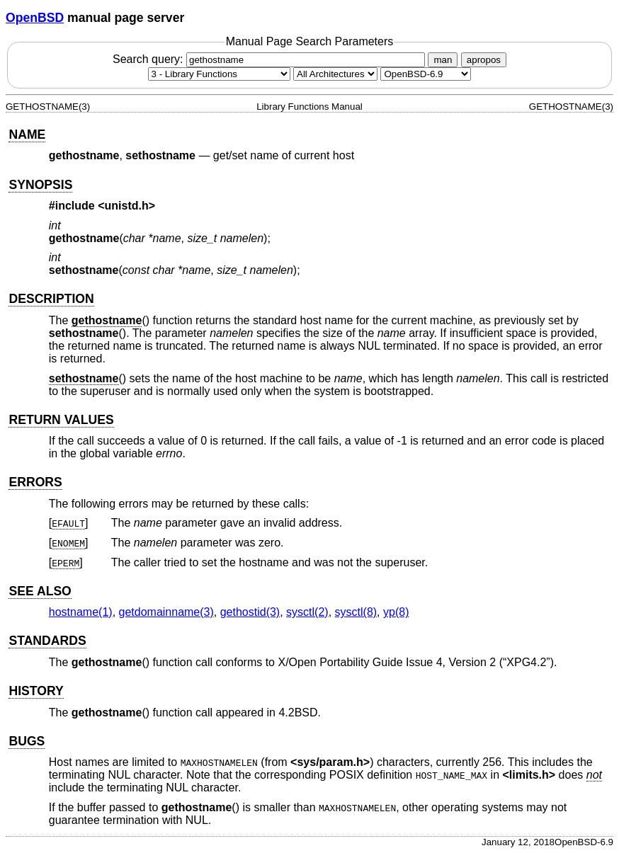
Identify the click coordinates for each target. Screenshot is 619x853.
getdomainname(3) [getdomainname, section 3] (166, 612)
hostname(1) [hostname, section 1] (81, 612)
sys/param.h (330, 762)
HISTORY (35, 691)
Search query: (270, 59)
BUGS (26, 741)
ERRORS (35, 482)
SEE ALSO (39, 591)
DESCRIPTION (50, 299)
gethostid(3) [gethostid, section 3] (250, 612)
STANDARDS (47, 641)
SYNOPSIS (40, 185)
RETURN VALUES (60, 420)
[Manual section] (219, 74)
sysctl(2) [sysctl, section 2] (307, 612)
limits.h (529, 775)
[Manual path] (425, 74)
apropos (484, 60)
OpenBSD (35, 18)
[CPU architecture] (335, 74)
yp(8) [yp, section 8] (396, 612)
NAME (26, 134)
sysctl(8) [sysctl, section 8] (356, 612)
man (442, 60)
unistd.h (127, 206)
